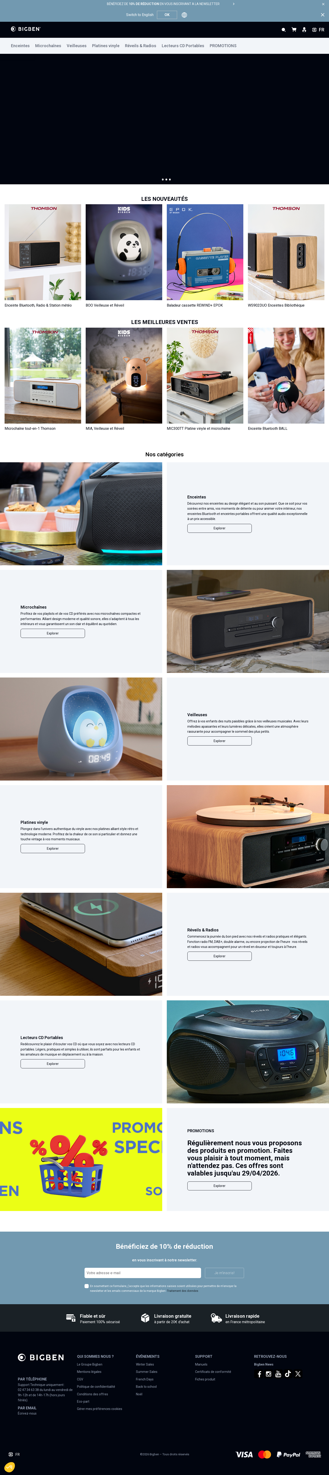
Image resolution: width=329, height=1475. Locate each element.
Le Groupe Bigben (89, 1364)
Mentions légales (89, 1372)
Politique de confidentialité (96, 1386)
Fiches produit (205, 1379)
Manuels (201, 1364)
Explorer (220, 528)
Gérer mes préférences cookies (99, 1409)
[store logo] (26, 29)
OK (167, 15)
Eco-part (83, 1401)
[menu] (164, 46)
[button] (163, 179)
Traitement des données (182, 1291)
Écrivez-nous (27, 1413)
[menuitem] (23, 46)
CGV (80, 1379)
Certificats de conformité (213, 1372)
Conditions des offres (92, 1394)
